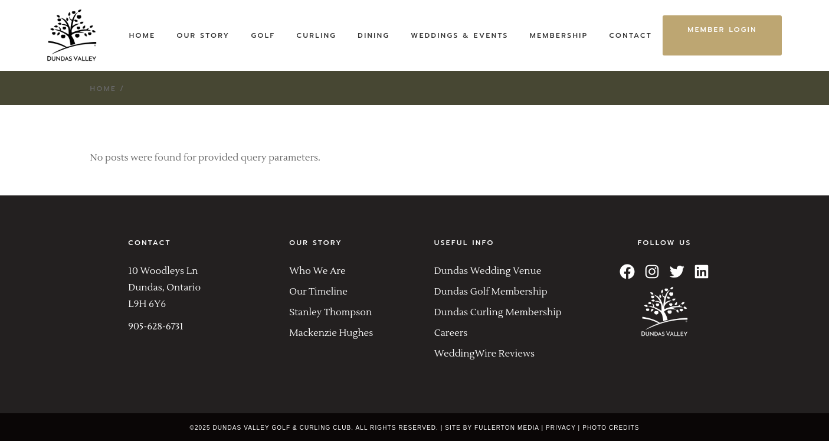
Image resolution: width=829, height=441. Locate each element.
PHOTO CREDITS (610, 427)
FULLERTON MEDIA (506, 427)
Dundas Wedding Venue (488, 271)
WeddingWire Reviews (484, 354)
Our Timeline (318, 292)
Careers (451, 333)
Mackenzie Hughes (331, 333)
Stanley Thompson (330, 312)
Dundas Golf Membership (491, 292)
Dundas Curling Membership (498, 312)
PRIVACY (561, 427)
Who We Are (317, 271)
